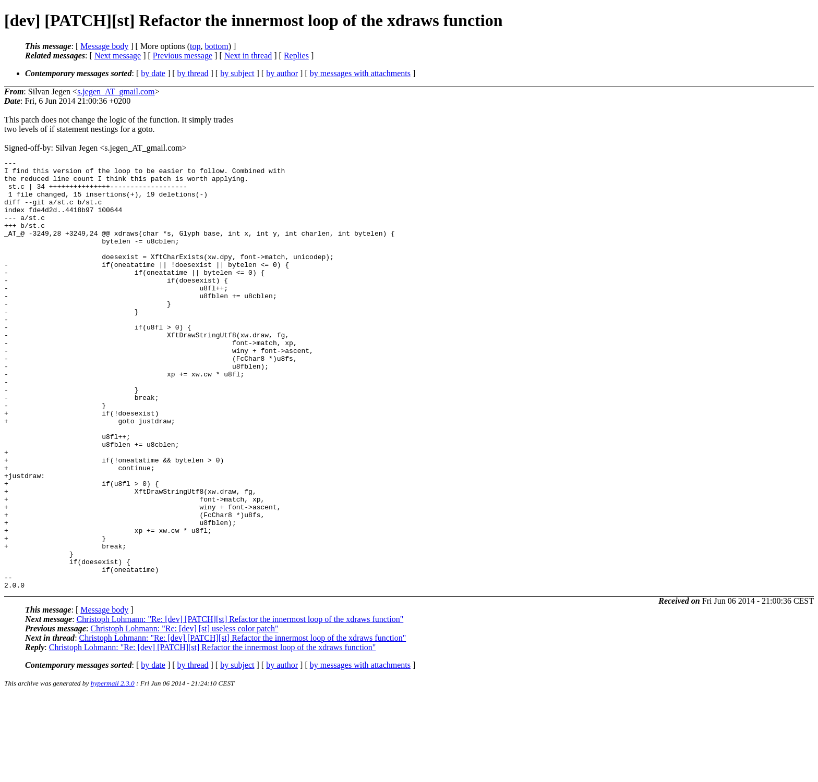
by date (153, 73)
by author (282, 73)
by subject (237, 73)
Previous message (182, 55)
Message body (104, 46)
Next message (117, 55)
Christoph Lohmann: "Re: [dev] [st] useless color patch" (184, 714)
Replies (296, 55)
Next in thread (248, 55)
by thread (193, 73)
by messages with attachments (360, 73)
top (195, 46)
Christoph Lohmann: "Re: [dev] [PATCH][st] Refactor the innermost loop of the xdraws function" (240, 705)
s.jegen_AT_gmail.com (115, 91)
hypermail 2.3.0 (113, 769)
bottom (216, 46)
